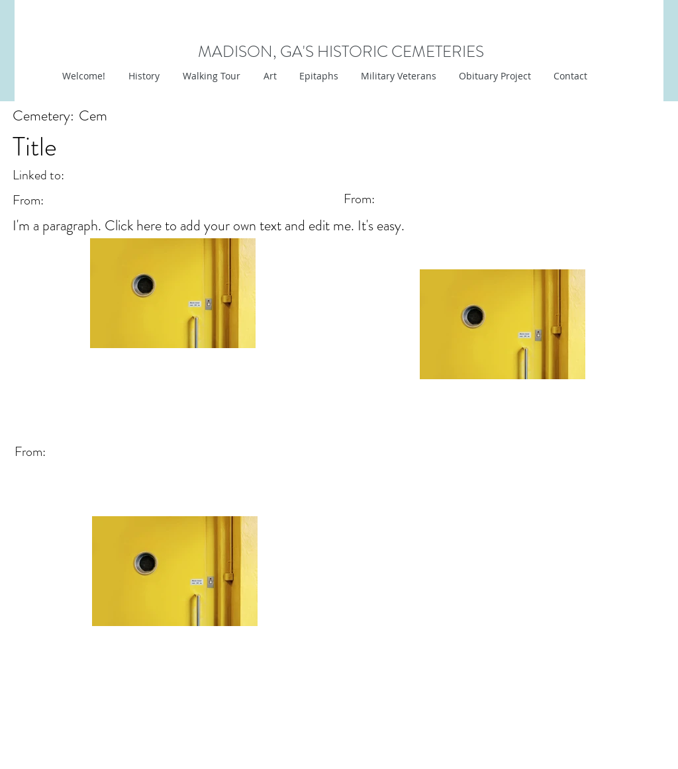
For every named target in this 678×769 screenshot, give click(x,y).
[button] (268, 76)
